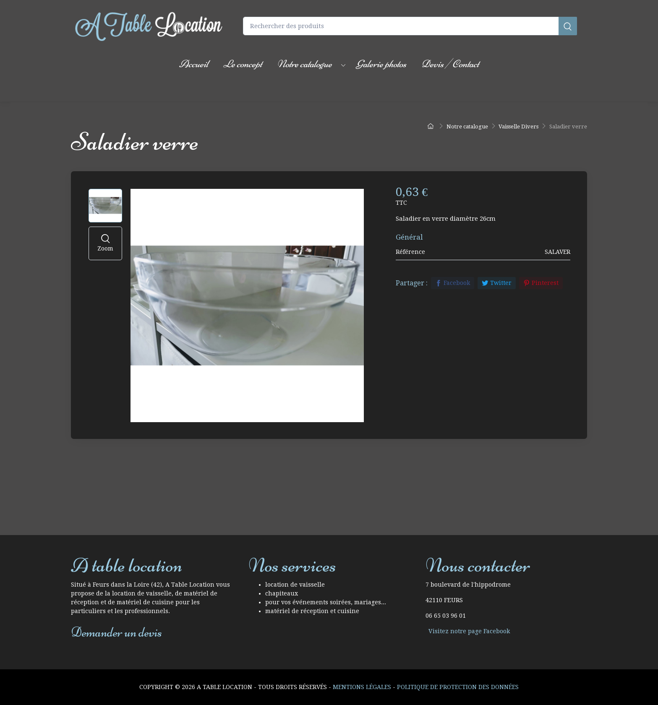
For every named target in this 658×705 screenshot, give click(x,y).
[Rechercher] (568, 26)
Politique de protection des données (458, 687)
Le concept (242, 63)
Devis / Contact (450, 63)
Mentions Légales (362, 687)
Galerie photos (381, 63)
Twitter (497, 282)
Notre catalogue (304, 63)
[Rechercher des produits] (410, 26)
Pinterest (541, 282)
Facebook (452, 282)
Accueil (193, 63)
